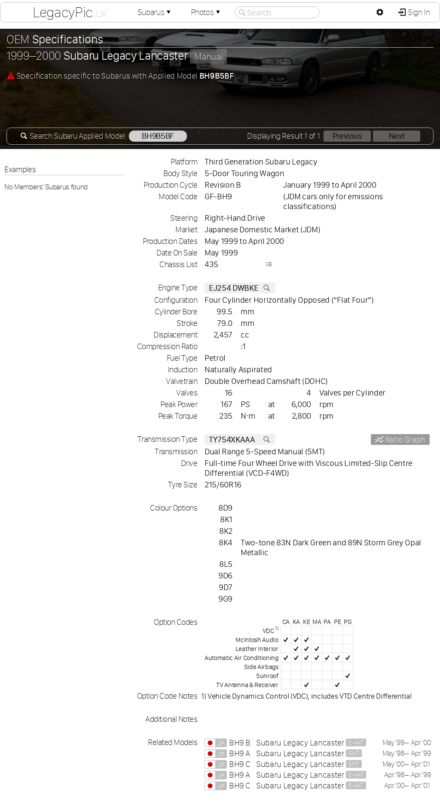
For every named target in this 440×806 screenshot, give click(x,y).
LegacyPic (70, 12)
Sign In (418, 12)
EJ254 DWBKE (240, 288)
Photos (206, 12)
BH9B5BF (158, 136)
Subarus (155, 12)
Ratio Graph (404, 439)
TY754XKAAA (240, 439)
